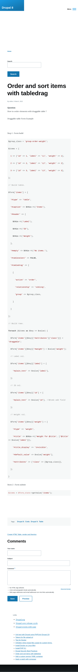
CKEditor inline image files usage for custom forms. (33, 643)
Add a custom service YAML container (29, 656)
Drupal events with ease (26, 627)
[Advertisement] (39, 26)
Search (9, 61)
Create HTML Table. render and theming (21, 534)
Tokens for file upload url (24, 637)
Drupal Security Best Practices (26, 651)
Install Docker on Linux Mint (25, 645)
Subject (10, 558)
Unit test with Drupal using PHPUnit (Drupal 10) (32, 634)
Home (9, 51)
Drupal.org (20, 619)
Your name (11, 548)
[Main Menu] (71, 9)
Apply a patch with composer (25, 659)
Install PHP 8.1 (20, 648)
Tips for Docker (20, 640)
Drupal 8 (7, 7)
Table (41, 521)
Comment (10, 568)
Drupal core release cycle (27, 623)
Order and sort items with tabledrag (28, 654)
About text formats (66, 589)
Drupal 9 (34, 521)
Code (27, 521)
